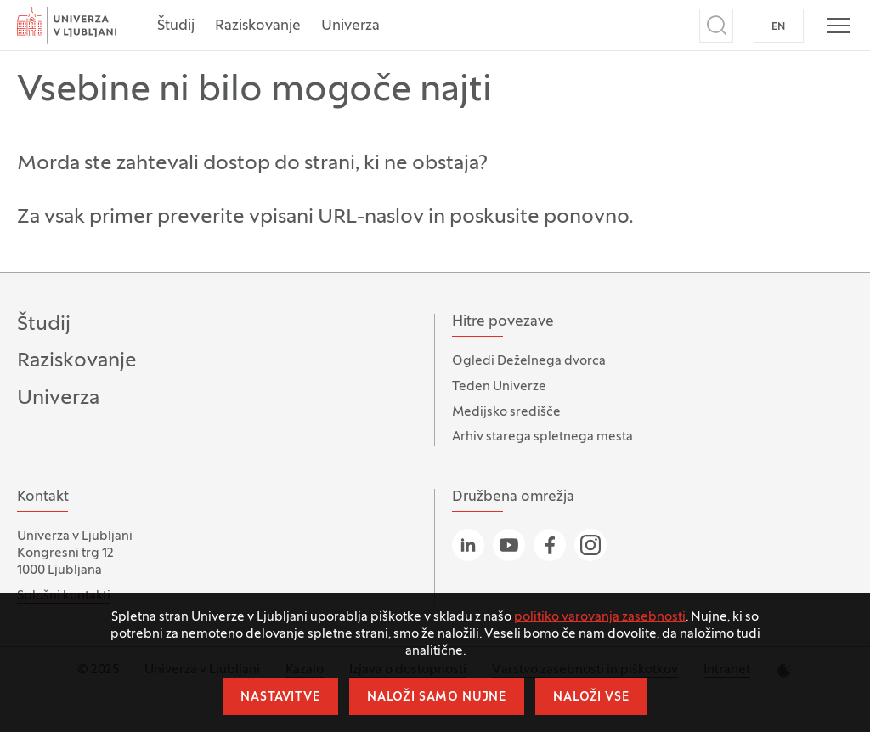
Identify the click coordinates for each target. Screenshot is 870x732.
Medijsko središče (506, 412)
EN (778, 27)
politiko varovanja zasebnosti (600, 617)
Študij (176, 26)
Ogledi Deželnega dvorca (529, 361)
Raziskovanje (258, 26)
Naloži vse (591, 697)
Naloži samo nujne (436, 697)
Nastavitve (279, 697)
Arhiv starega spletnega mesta (542, 437)
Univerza (350, 26)
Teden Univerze (499, 387)
